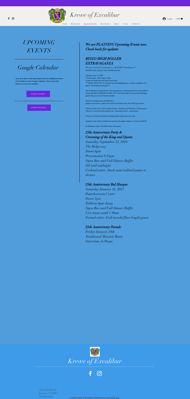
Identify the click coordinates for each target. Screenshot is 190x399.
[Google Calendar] (38, 94)
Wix (117, 398)
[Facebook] (8, 18)
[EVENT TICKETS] (39, 108)
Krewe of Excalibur (95, 15)
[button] (179, 19)
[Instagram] (13, 18)
